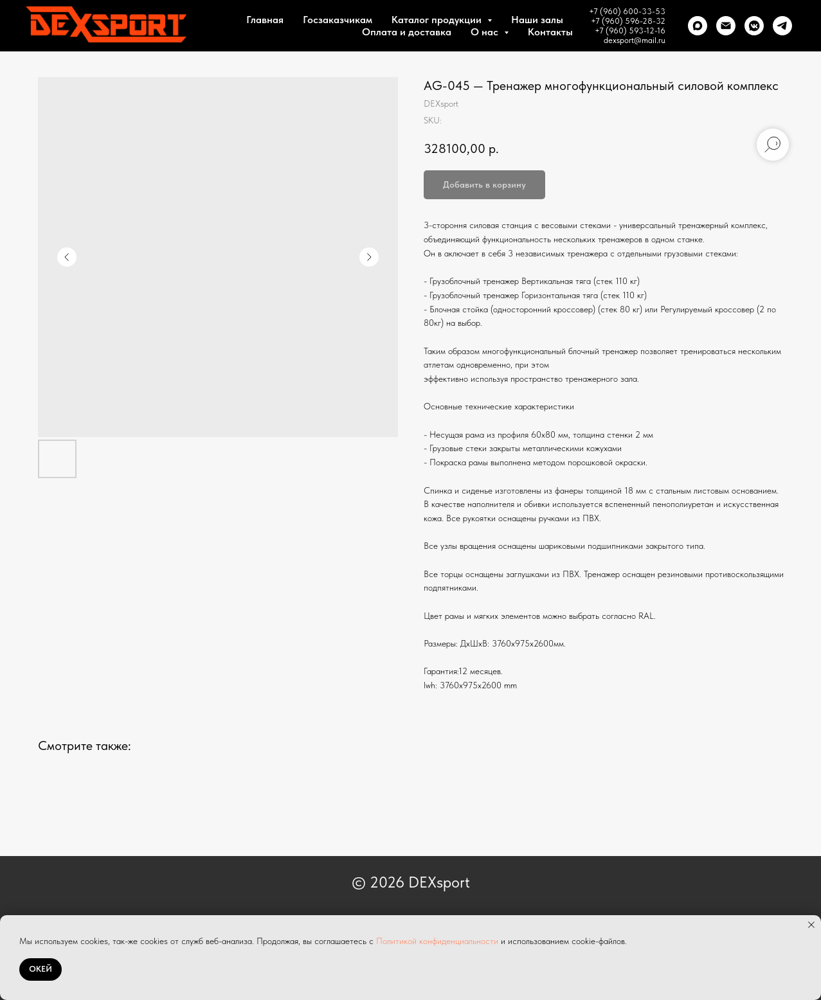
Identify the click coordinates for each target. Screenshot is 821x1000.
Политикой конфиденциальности (437, 941)
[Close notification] (811, 924)
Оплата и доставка (406, 32)
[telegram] (782, 25)
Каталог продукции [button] (438, 19)
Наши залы (537, 19)
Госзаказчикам (337, 19)
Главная (265, 19)
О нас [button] (486, 32)
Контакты (550, 32)
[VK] (754, 25)
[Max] (697, 25)
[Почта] (725, 25)
